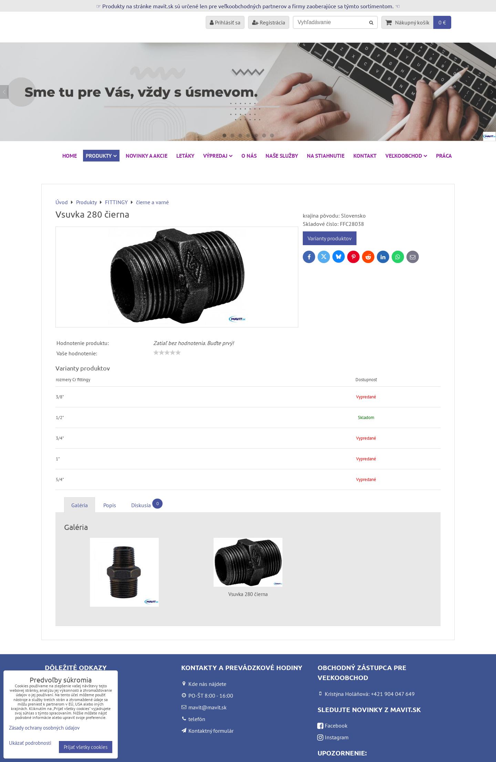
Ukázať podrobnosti (30, 743)
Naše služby (282, 155)
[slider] (167, 352)
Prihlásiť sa (225, 22)
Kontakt (364, 155)
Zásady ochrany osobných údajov (44, 727)
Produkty (101, 155)
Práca (444, 155)
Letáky (185, 155)
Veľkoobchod (406, 155)
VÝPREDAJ (217, 155)
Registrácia (268, 22)
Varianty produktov (330, 238)
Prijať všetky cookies (85, 747)
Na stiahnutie (325, 155)
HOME (69, 155)
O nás (249, 155)
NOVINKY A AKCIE (146, 155)
